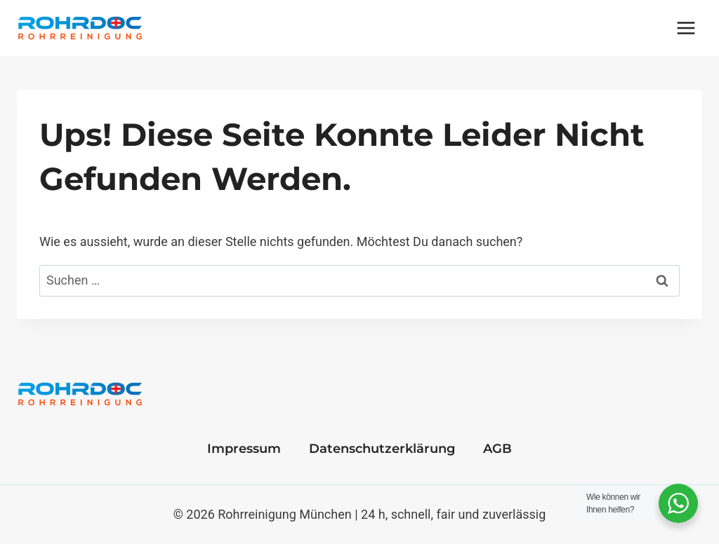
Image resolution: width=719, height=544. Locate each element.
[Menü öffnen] (685, 27)
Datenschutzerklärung (382, 448)
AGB (497, 448)
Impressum (244, 448)
